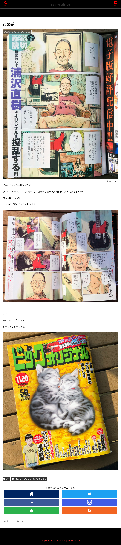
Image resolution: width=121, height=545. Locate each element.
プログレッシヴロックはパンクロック (29, 478)
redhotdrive (60, 4)
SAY (6, 478)
